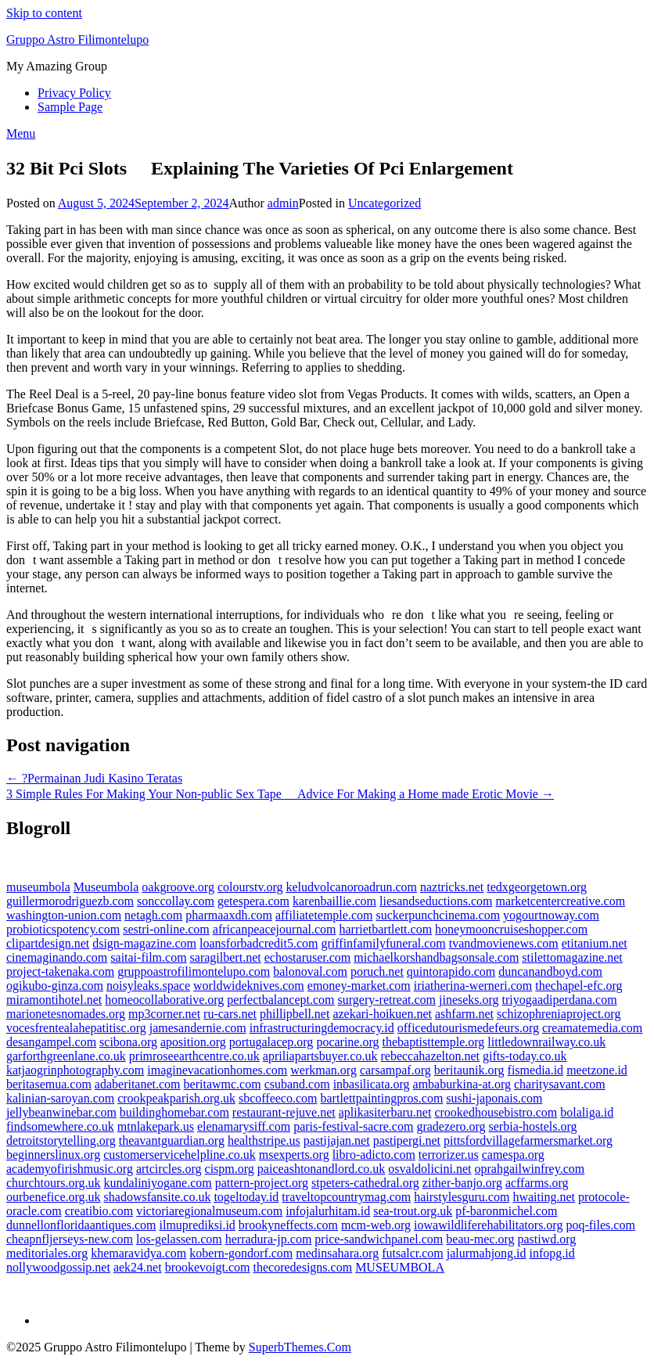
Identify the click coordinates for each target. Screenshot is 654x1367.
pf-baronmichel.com (506, 1211)
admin (283, 203)
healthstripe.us (264, 1140)
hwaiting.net (543, 1196)
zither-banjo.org (462, 1182)
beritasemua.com (49, 1084)
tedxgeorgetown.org (537, 887)
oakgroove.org (178, 887)
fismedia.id (536, 1070)
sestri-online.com (166, 929)
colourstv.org (250, 887)
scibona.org (128, 1042)
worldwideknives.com (248, 985)
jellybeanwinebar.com (61, 1112)
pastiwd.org (547, 1239)
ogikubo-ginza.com (54, 985)
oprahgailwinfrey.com (530, 1168)
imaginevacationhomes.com (217, 1070)
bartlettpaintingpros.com (382, 1098)
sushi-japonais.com (494, 1098)
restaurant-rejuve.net (284, 1112)
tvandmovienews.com (504, 943)
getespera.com (253, 901)
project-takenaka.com (60, 971)
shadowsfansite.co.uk (157, 1196)
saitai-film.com (148, 957)
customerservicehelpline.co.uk (179, 1154)
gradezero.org (450, 1126)
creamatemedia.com (592, 1027)
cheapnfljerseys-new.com (69, 1239)
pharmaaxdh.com (228, 915)
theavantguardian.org (172, 1140)
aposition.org (193, 1042)
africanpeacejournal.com (274, 929)
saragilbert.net (225, 957)
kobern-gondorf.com (241, 1253)
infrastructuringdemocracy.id (322, 1027)
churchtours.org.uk (53, 1182)
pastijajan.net (337, 1140)
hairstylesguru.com (461, 1196)
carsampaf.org (395, 1070)
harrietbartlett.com (385, 929)
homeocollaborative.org (164, 999)
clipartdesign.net (47, 943)
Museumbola (106, 887)
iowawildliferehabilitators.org (488, 1225)
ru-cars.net (230, 1013)
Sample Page (70, 106)
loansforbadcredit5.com (258, 943)
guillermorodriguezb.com (70, 901)
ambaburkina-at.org (462, 1084)
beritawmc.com (222, 1084)
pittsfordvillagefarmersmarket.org (528, 1140)
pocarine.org (347, 1042)
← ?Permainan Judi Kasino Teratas (94, 778)
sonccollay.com (175, 901)
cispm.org (229, 1168)
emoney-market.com (359, 985)
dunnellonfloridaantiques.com (81, 1225)
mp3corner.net (164, 1013)
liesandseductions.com (435, 901)
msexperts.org (294, 1154)
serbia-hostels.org (533, 1126)
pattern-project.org (261, 1182)
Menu (20, 133)
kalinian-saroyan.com (60, 1098)
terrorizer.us (449, 1154)
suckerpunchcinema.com (438, 915)
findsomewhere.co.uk (60, 1126)
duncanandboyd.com (550, 971)
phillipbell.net (294, 1013)
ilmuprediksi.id (197, 1225)
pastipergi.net (406, 1140)
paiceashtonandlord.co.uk (321, 1168)
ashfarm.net (464, 1013)
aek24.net (137, 1267)
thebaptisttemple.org (434, 1042)
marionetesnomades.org (65, 1013)
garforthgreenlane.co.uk (66, 1056)
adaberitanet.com (138, 1084)
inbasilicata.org (371, 1084)
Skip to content (44, 13)
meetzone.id (596, 1070)
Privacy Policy (74, 92)
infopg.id (552, 1253)
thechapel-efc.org (578, 985)
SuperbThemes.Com (300, 1347)
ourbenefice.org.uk (53, 1196)
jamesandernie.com (197, 1027)
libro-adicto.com (373, 1154)
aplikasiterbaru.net (385, 1112)
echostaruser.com (307, 957)
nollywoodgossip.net (58, 1267)
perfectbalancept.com (280, 999)
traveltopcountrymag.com (346, 1196)
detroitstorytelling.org (61, 1140)
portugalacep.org (271, 1042)
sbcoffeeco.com (278, 1098)
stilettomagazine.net (572, 957)
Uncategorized (384, 203)
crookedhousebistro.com (495, 1112)
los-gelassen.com (179, 1239)
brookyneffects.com (288, 1225)
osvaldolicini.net (429, 1168)
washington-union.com (63, 915)
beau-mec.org (480, 1239)
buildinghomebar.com (174, 1112)
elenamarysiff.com (243, 1126)
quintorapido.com (451, 971)
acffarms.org (537, 1182)
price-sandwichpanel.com (378, 1239)
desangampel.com (51, 1042)
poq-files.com (600, 1225)
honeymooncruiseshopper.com (511, 929)
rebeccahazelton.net (430, 1056)
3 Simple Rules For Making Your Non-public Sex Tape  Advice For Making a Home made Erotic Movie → (280, 793)
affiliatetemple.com (324, 915)
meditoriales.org (47, 1253)
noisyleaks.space (148, 985)
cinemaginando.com (56, 957)
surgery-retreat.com (387, 999)
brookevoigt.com (207, 1267)
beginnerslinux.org (53, 1154)
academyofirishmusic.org (69, 1168)
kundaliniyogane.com (158, 1182)
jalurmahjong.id (486, 1253)
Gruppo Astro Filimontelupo (77, 39)
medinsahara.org (337, 1253)
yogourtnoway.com (551, 915)
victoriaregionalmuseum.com (209, 1211)
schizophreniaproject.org (558, 1013)
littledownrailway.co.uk (546, 1042)
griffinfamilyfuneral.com (384, 943)
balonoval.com (310, 971)
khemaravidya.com (138, 1253)
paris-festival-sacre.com (353, 1126)
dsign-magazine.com (144, 943)
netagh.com (153, 915)
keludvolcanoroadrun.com (351, 887)
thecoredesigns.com (303, 1267)
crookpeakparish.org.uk (176, 1098)
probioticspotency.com (63, 929)
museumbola (38, 887)
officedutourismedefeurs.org (468, 1027)
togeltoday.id (246, 1196)
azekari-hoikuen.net (382, 1013)
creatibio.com (99, 1211)
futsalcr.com (413, 1253)
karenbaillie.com (334, 901)
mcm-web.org (376, 1225)
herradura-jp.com (268, 1239)
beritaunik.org (469, 1070)
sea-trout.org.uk (412, 1211)
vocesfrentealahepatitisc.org (76, 1027)
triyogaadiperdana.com (559, 999)
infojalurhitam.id (328, 1211)
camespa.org (513, 1154)
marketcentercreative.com (560, 901)
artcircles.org (169, 1168)
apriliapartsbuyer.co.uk (320, 1056)
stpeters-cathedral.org (365, 1182)
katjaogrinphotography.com (75, 1070)
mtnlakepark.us (155, 1126)
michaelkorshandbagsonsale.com (436, 957)
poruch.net (377, 971)
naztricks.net (451, 887)
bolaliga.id (586, 1112)
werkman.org (323, 1070)
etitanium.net (594, 943)
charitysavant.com (559, 1084)
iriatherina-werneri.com (473, 985)
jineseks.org (469, 999)
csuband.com (297, 1084)
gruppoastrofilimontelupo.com (193, 971)
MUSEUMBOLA (399, 1267)
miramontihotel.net (54, 999)
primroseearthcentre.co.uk (194, 1056)
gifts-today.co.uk (524, 1056)
